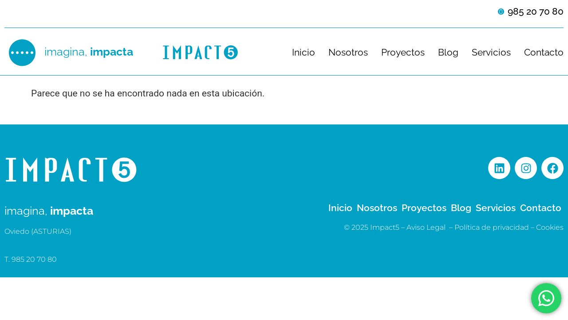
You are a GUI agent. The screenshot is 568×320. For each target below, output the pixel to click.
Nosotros (348, 52)
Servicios (491, 52)
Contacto (544, 52)
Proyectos (403, 52)
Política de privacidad (491, 227)
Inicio (303, 52)
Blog (448, 52)
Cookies (550, 227)
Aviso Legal (426, 227)
